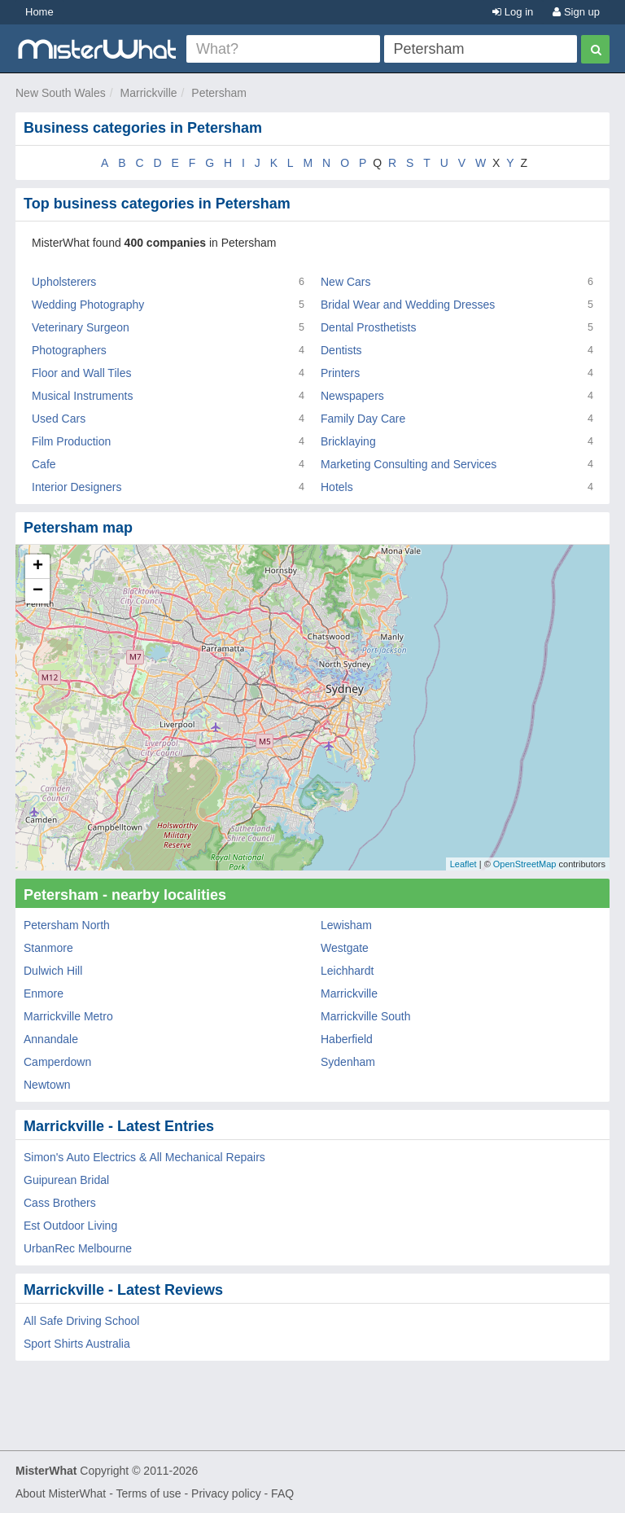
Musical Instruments (82, 395)
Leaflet (463, 864)
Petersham (219, 92)
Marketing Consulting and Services (408, 464)
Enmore (43, 993)
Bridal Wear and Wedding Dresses (408, 304)
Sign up (576, 12)
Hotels (337, 486)
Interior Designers (77, 486)
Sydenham (348, 1061)
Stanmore (48, 947)
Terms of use (148, 1493)
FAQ (282, 1493)
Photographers (69, 350)
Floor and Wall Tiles (81, 372)
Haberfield (347, 1039)
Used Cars (58, 418)
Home (39, 12)
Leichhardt (347, 970)
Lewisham (346, 925)
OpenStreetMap (525, 864)
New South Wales (60, 92)
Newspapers (352, 395)
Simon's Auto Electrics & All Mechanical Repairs (144, 1157)
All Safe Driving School (81, 1320)
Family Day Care (363, 418)
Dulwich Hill (53, 970)
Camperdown (57, 1061)
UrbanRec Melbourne (78, 1248)
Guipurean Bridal (66, 1179)
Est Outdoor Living (70, 1225)
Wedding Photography (88, 304)
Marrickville (148, 92)
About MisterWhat (60, 1493)
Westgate (345, 947)
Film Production (71, 441)
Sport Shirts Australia (77, 1343)
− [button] (38, 591)
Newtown (47, 1084)
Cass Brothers (60, 1202)
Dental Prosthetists (369, 327)
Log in (512, 12)
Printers (340, 372)
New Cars (345, 281)
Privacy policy (226, 1493)
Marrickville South (365, 1016)
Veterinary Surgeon (80, 327)
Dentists (341, 350)
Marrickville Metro (68, 1016)
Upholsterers (64, 281)
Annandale (51, 1039)
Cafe (44, 464)
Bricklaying (348, 441)
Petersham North (67, 925)
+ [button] (38, 567)
